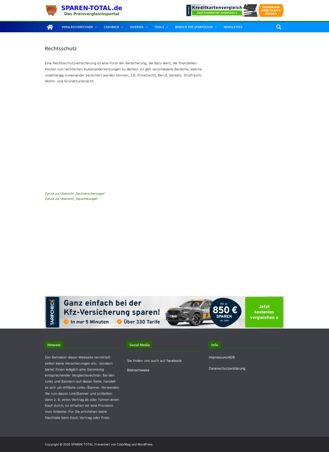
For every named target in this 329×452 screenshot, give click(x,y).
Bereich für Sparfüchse (194, 27)
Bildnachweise (138, 370)
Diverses (137, 27)
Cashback (111, 27)
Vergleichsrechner (77, 27)
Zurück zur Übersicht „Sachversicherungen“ (75, 193)
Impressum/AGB (222, 357)
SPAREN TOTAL (82, 444)
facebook (174, 361)
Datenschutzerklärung (227, 368)
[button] (95, 27)
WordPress (145, 444)
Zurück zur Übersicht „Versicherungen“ (71, 199)
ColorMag (124, 444)
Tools (159, 27)
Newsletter (233, 27)
